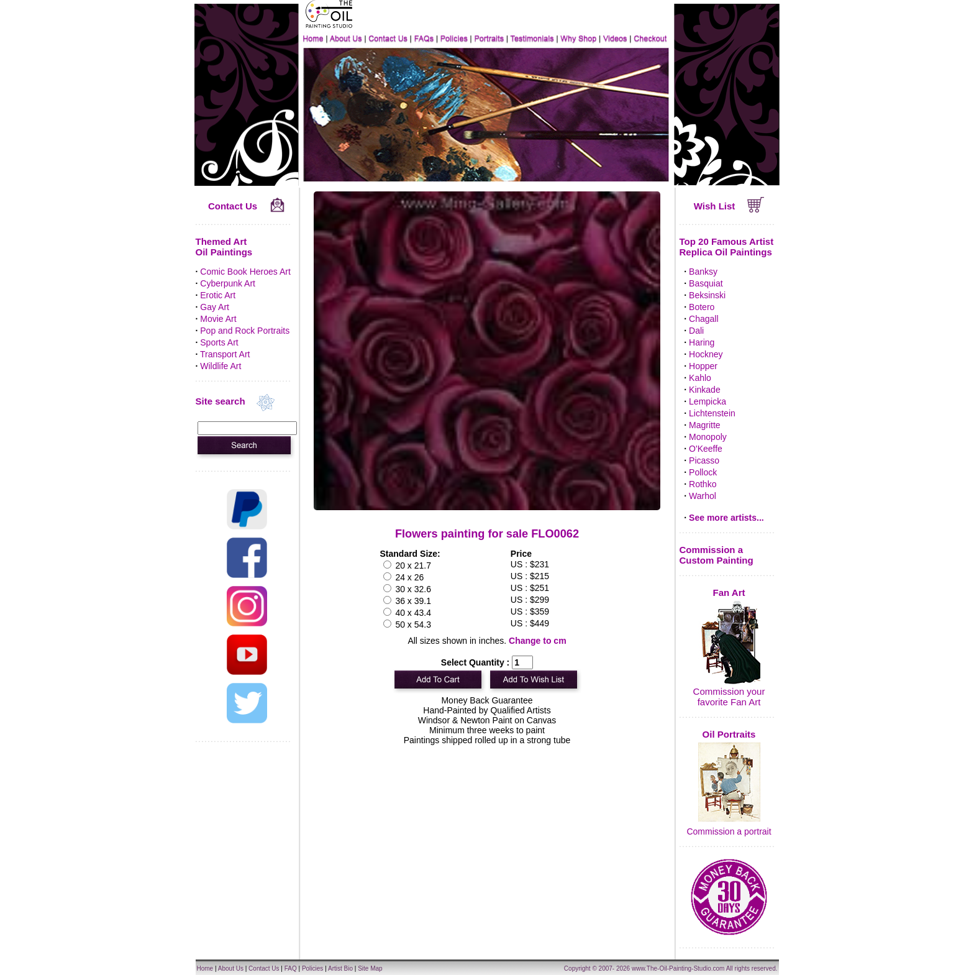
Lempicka (707, 401)
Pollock (703, 472)
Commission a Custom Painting (716, 554)
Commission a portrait (728, 831)
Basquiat (705, 283)
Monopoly (708, 437)
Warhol (702, 496)
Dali (696, 331)
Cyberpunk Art (227, 283)
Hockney (705, 354)
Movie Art (218, 319)
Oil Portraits (729, 734)
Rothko (702, 484)
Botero (701, 307)
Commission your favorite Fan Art (729, 696)
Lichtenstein (712, 413)
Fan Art (729, 592)
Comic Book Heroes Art (245, 272)
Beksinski (707, 295)
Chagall (703, 319)
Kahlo (700, 378)
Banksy (703, 272)
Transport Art (225, 354)
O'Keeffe (705, 449)
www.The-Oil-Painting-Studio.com (678, 968)
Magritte (705, 425)
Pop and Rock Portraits (244, 331)
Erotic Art (217, 295)
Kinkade (705, 390)
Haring (701, 342)
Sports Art (219, 342)
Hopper (703, 366)
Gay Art (214, 307)
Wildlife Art (220, 366)
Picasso (704, 460)
